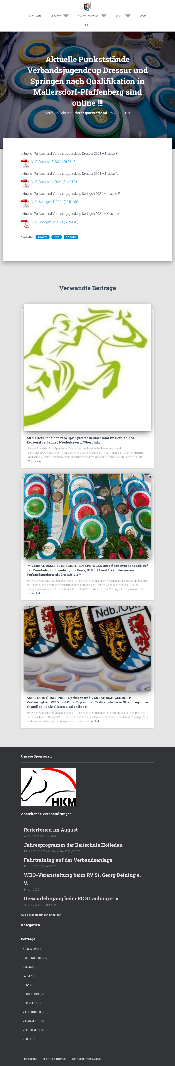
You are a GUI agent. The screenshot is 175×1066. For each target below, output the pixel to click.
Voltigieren (30, 1029)
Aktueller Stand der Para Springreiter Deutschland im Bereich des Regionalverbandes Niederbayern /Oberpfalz (80, 439)
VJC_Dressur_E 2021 (46, 162)
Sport (123, 15)
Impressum (30, 1058)
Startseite (35, 15)
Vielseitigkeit (32, 1011)
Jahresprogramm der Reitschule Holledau (75, 843)
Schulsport (31, 992)
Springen (71, 236)
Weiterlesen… (34, 460)
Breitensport (32, 956)
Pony (56, 236)
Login (143, 15)
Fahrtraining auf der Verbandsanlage (69, 859)
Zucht (27, 1038)
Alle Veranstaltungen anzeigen (41, 913)
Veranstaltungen (92, 15)
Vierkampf (30, 1020)
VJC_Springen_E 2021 (47, 201)
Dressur (42, 236)
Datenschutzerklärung (86, 1058)
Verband (60, 15)
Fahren (28, 974)
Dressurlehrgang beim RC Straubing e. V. (73, 897)
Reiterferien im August (52, 828)
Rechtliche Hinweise (54, 1058)
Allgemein (30, 947)
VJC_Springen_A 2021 (47, 221)
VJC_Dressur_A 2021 (46, 181)
